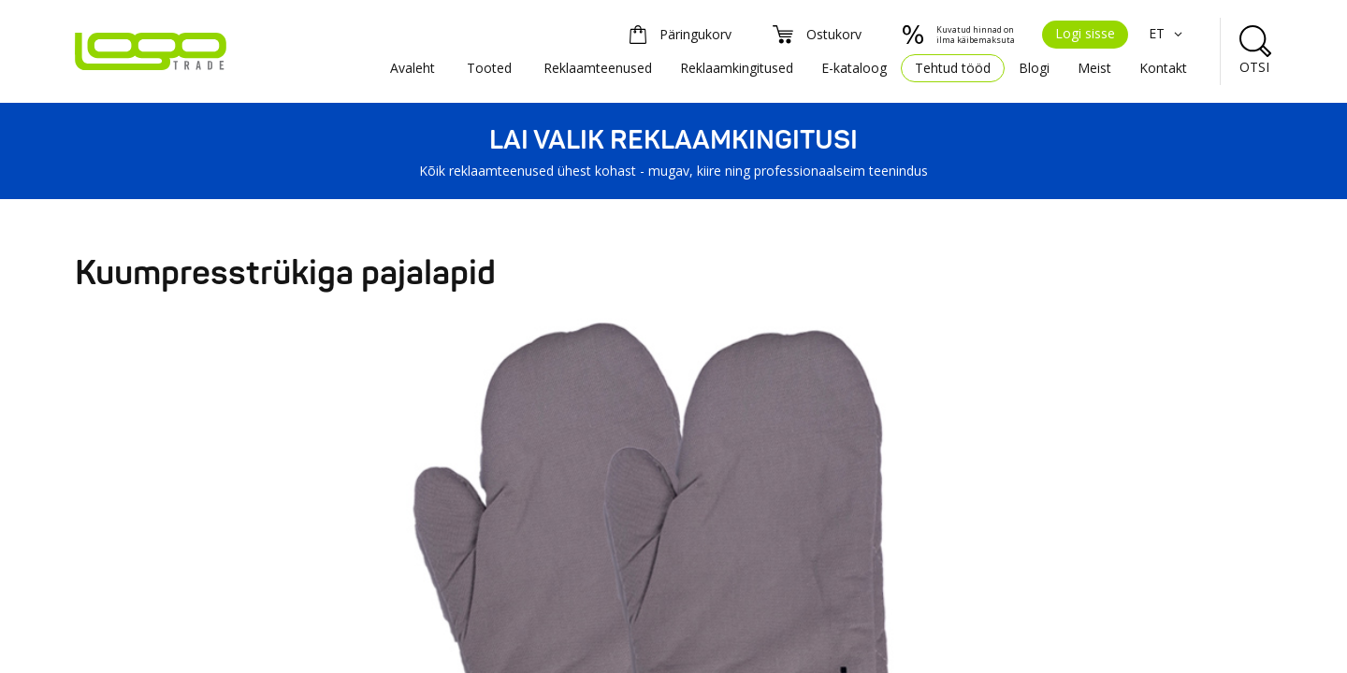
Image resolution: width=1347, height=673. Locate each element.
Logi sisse (1085, 33)
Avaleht (412, 68)
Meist (1094, 68)
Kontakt (1163, 68)
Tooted (489, 68)
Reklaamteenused (597, 68)
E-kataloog (854, 68)
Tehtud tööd (953, 68)
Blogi (1034, 68)
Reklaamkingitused (736, 68)
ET (1168, 33)
